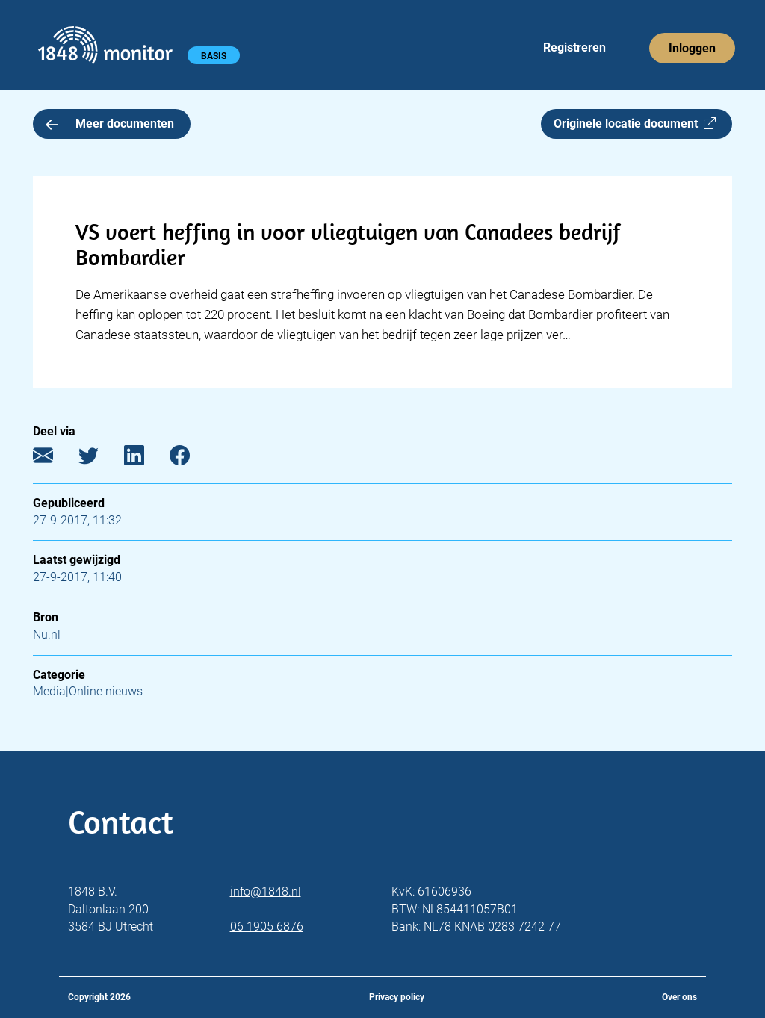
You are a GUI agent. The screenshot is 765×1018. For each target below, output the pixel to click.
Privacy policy (396, 997)
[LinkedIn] (145, 458)
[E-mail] (54, 458)
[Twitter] (99, 458)
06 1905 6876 (266, 926)
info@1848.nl (265, 891)
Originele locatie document (635, 124)
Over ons (679, 997)
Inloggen (692, 48)
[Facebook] (191, 458)
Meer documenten (110, 124)
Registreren (574, 47)
